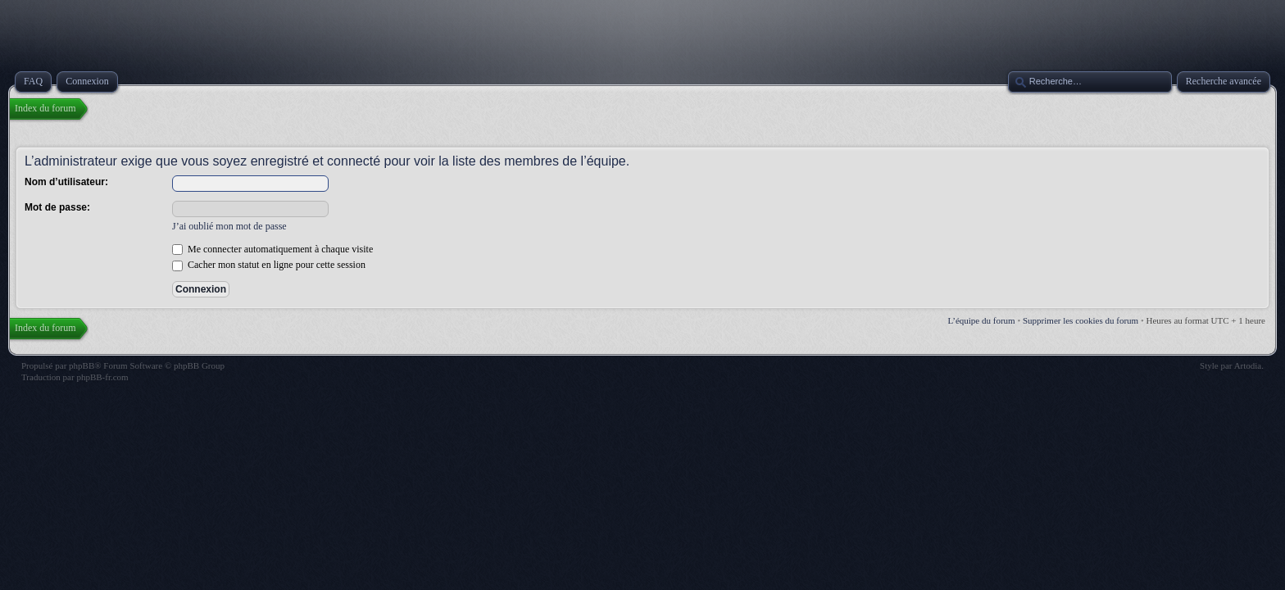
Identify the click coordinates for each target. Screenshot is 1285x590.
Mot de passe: (57, 207)
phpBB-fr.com (102, 377)
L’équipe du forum (981, 320)
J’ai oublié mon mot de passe (229, 226)
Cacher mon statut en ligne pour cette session (269, 264)
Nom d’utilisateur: (66, 182)
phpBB (81, 365)
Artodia (1248, 365)
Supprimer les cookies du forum (1080, 320)
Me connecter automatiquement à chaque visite (272, 249)
